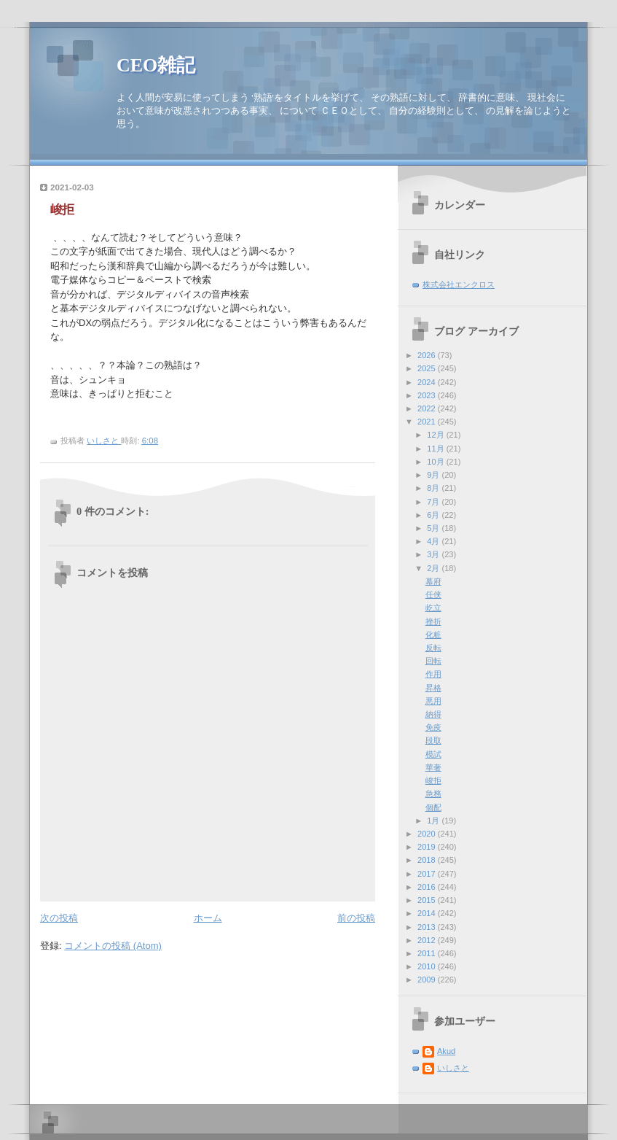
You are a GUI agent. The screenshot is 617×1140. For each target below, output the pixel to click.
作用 (433, 674)
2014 (427, 913)
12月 (436, 434)
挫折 (433, 621)
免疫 (433, 727)
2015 (427, 900)
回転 (433, 660)
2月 (434, 568)
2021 (427, 421)
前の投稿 (356, 917)
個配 (433, 807)
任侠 (433, 594)
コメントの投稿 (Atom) (113, 945)
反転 (433, 647)
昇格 (433, 687)
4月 (434, 541)
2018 (427, 860)
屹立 (433, 607)
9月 (434, 474)
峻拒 (433, 780)
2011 (427, 953)
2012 (427, 940)
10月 (436, 461)
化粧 (433, 634)
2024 (427, 382)
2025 (427, 368)
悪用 (433, 701)
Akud (446, 1051)
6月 (434, 515)
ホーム (208, 917)
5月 (434, 528)
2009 (427, 979)
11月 (436, 448)
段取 (433, 740)
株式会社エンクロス (459, 284)
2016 (427, 887)
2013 (427, 927)
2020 (427, 833)
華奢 (433, 767)
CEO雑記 (156, 65)
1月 (434, 820)
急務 (433, 793)
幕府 (433, 581)
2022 (427, 408)
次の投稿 (59, 917)
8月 (434, 488)
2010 (427, 966)
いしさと (453, 1067)
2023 (427, 395)
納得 (433, 714)
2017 (427, 873)
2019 (427, 846)
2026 (427, 355)
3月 (434, 554)
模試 (433, 754)
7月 (434, 501)
